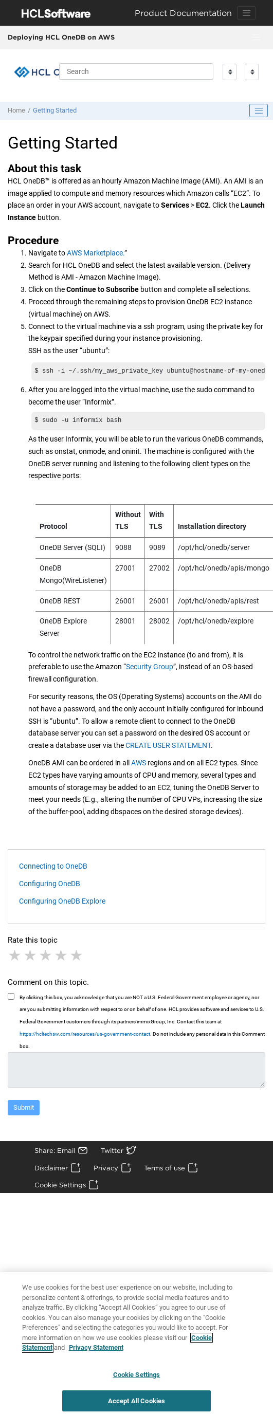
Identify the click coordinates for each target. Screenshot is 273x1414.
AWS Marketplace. (95, 253)
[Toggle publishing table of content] (258, 110)
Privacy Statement (96, 1353)
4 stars (61, 957)
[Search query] (136, 71)
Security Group (149, 669)
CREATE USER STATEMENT (168, 747)
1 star (15, 957)
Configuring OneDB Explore (62, 903)
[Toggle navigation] (246, 13)
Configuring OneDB (49, 886)
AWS (138, 765)
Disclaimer (51, 1169)
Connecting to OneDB (53, 868)
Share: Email (54, 1152)
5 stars (77, 957)
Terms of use (164, 1169)
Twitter (112, 1152)
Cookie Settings (60, 1186)
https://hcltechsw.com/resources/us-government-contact (85, 1036)
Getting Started (55, 110)
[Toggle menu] (256, 37)
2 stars (31, 957)
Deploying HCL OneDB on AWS (61, 37)
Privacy (106, 1169)
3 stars (46, 957)
